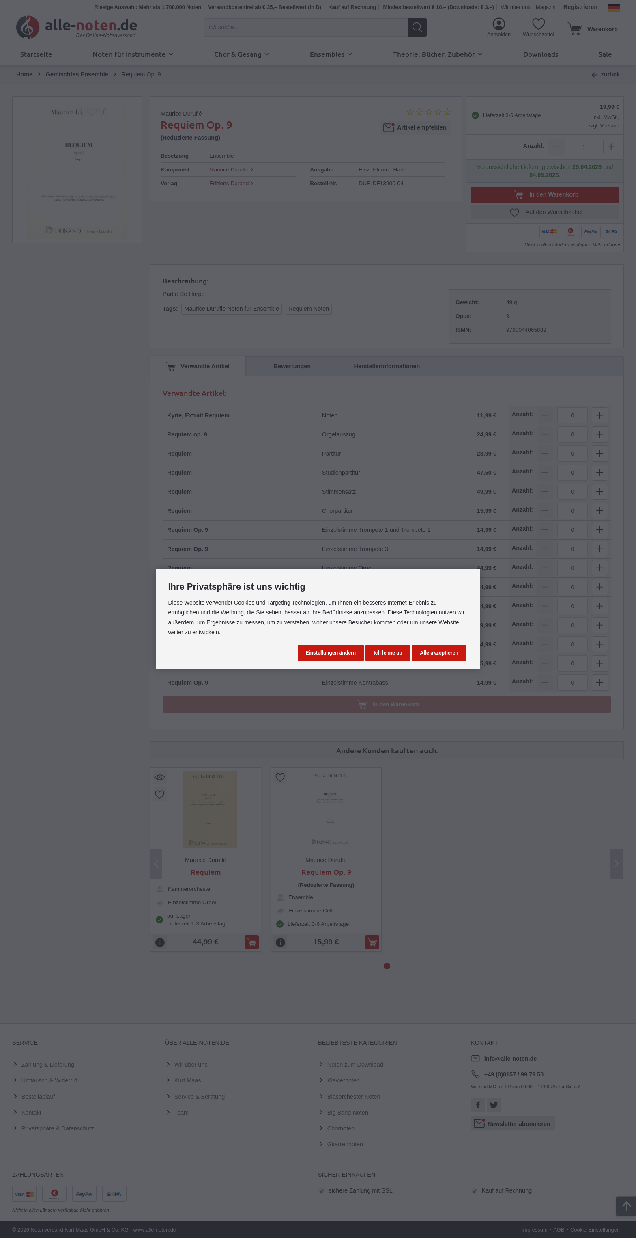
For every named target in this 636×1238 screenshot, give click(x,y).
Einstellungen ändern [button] (331, 653)
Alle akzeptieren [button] (439, 653)
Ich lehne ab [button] (388, 653)
